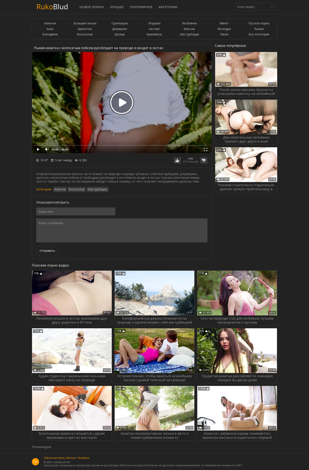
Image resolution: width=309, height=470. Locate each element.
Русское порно (259, 23)
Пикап (224, 34)
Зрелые (119, 34)
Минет (224, 23)
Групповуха (120, 23)
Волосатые (85, 34)
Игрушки (154, 23)
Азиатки (50, 23)
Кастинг (154, 29)
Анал (50, 29)
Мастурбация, (98, 189)
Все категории (259, 34)
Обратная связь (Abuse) (59, 458)
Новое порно (91, 7)
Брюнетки (85, 29)
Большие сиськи (84, 23)
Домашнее (119, 29)
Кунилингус (154, 34)
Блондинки (50, 34)
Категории (168, 7)
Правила (83, 458)
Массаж (189, 29)
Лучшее (117, 7)
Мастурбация (189, 34)
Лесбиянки (189, 23)
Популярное (141, 7)
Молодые (224, 29)
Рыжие (259, 29)
